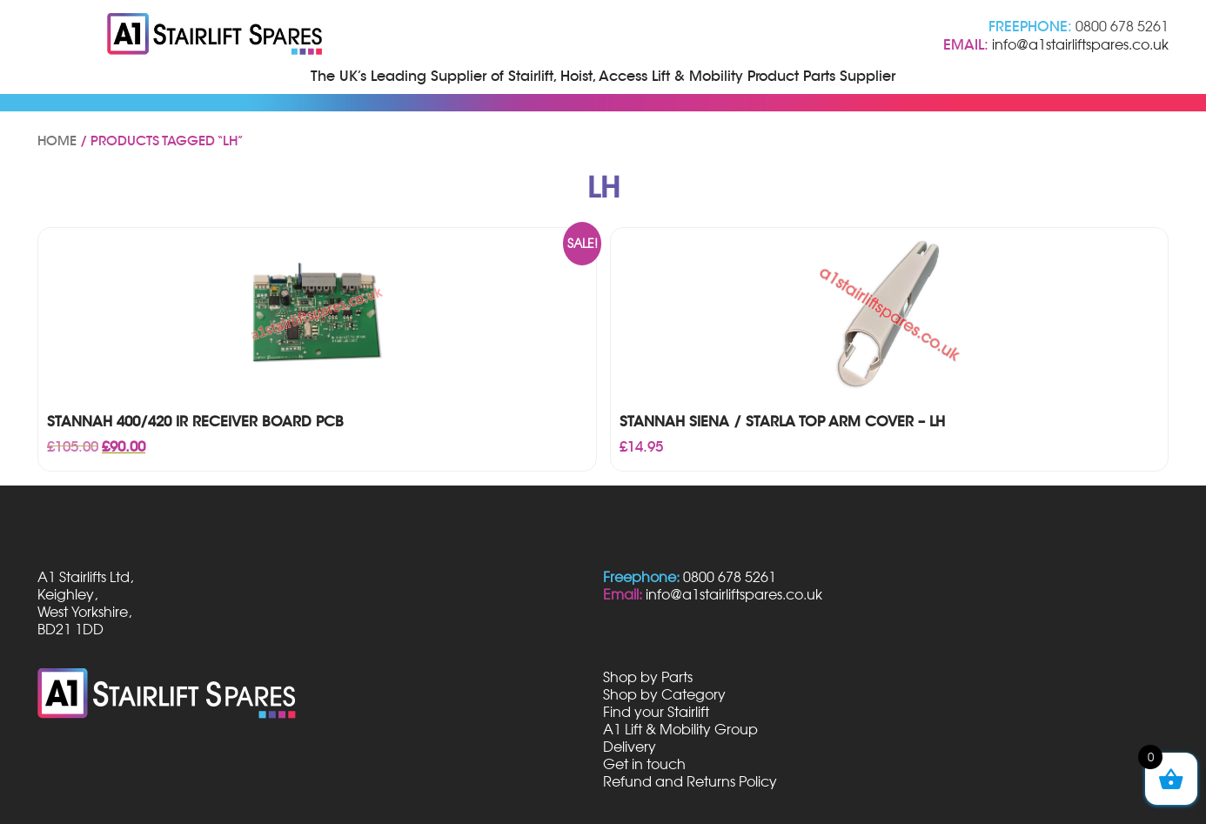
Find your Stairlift (656, 711)
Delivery (629, 746)
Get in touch (644, 764)
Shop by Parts (648, 677)
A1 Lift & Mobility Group (680, 729)
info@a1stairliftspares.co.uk (1080, 44)
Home (57, 141)
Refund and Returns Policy (690, 781)
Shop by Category (664, 694)
